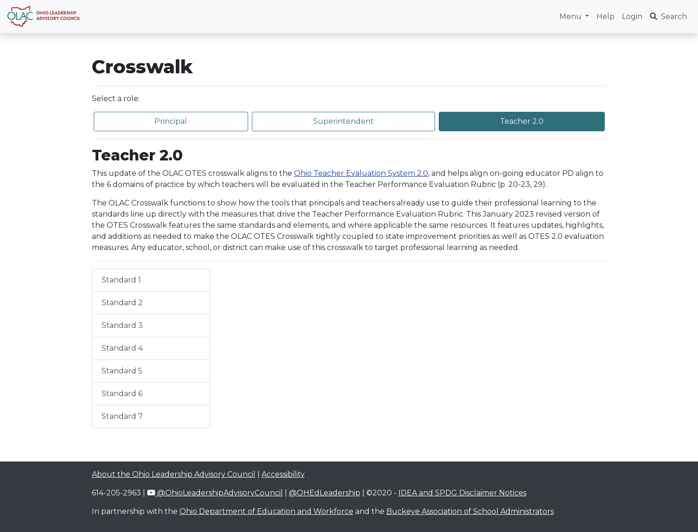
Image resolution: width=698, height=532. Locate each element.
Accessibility (283, 474)
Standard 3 (122, 325)
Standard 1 (121, 280)
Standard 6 (122, 393)
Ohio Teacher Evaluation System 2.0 (361, 173)
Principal (170, 121)
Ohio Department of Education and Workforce (266, 511)
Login (632, 16)
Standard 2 (122, 302)
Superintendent (343, 121)
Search (668, 16)
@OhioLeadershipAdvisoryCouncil (215, 492)
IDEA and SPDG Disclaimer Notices (462, 492)
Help (605, 16)
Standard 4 (122, 348)
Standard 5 (122, 370)
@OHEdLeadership (324, 492)
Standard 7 (122, 416)
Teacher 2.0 (522, 121)
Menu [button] (571, 16)
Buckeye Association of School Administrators (470, 511)
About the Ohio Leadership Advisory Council (174, 474)
